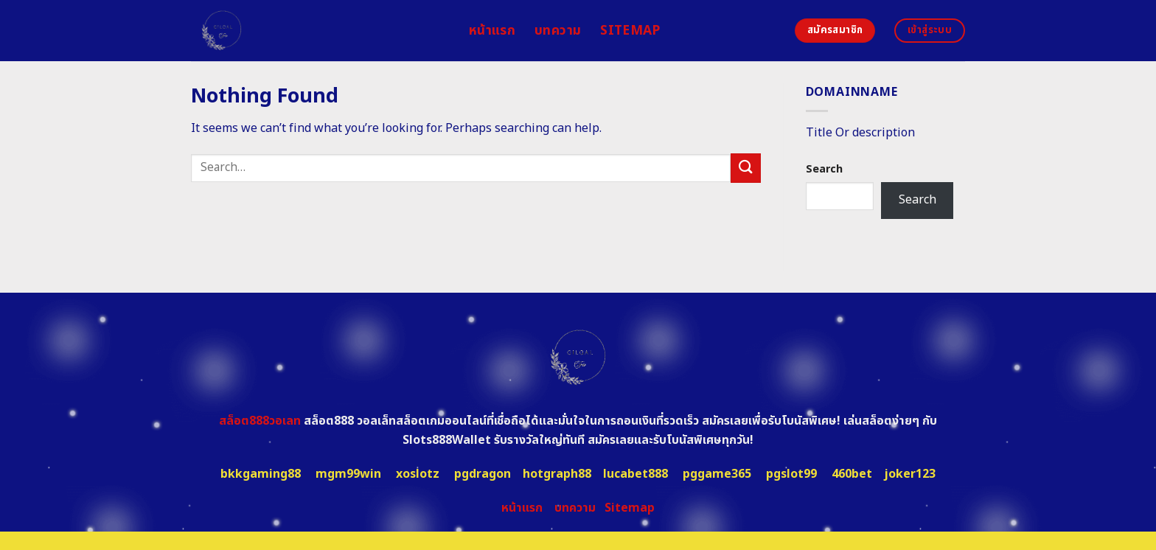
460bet (852, 474)
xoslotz (417, 474)
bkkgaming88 (260, 474)
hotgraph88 (557, 474)
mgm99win (348, 474)
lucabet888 (635, 474)
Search (824, 169)
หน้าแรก (492, 31)
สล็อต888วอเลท (260, 421)
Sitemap (630, 31)
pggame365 (717, 474)
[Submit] (745, 167)
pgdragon (482, 474)
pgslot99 (791, 474)
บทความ (558, 31)
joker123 (910, 474)
